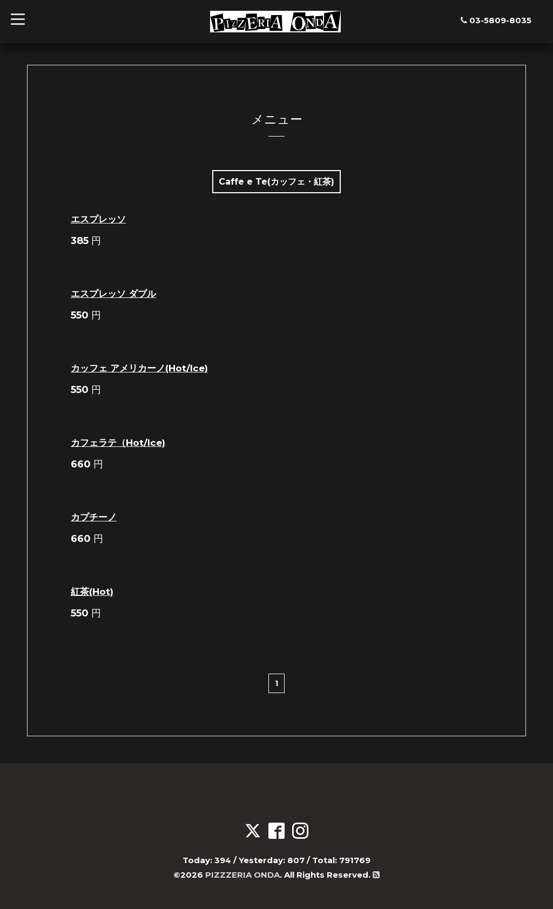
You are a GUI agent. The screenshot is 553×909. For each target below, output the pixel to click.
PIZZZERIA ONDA (242, 875)
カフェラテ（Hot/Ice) (118, 442)
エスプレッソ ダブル (113, 293)
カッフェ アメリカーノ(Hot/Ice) (139, 368)
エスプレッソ (98, 219)
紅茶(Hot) (92, 591)
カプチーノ (94, 517)
